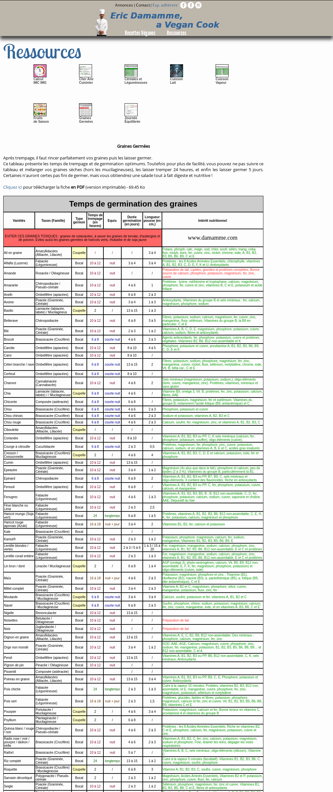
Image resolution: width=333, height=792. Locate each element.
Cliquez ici (12, 187)
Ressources (176, 33)
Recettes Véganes (140, 33)
